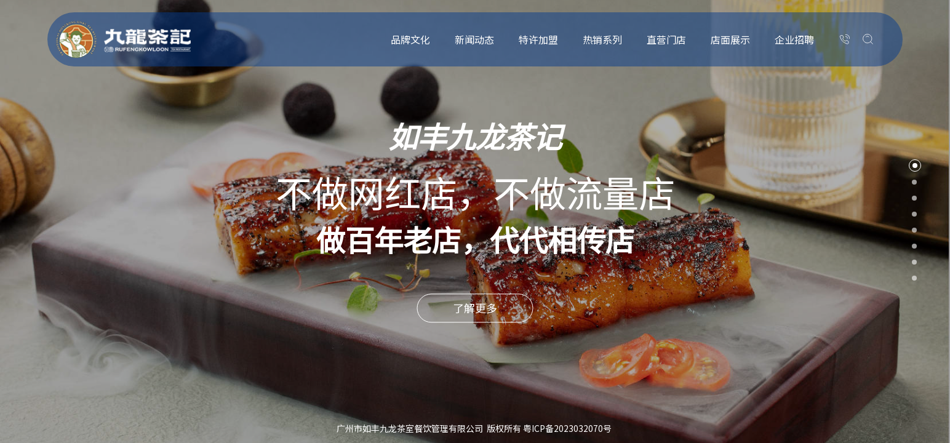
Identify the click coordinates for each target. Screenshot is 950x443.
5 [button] (914, 230)
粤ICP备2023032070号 (567, 428)
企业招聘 (794, 39)
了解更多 (475, 308)
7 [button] (914, 262)
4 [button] (914, 214)
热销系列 (602, 39)
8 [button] (914, 278)
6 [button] (914, 246)
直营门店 (666, 39)
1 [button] (914, 165)
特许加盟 (538, 39)
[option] (475, 221)
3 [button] (914, 198)
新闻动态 (474, 39)
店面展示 (730, 39)
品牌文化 (410, 39)
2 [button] (914, 182)
